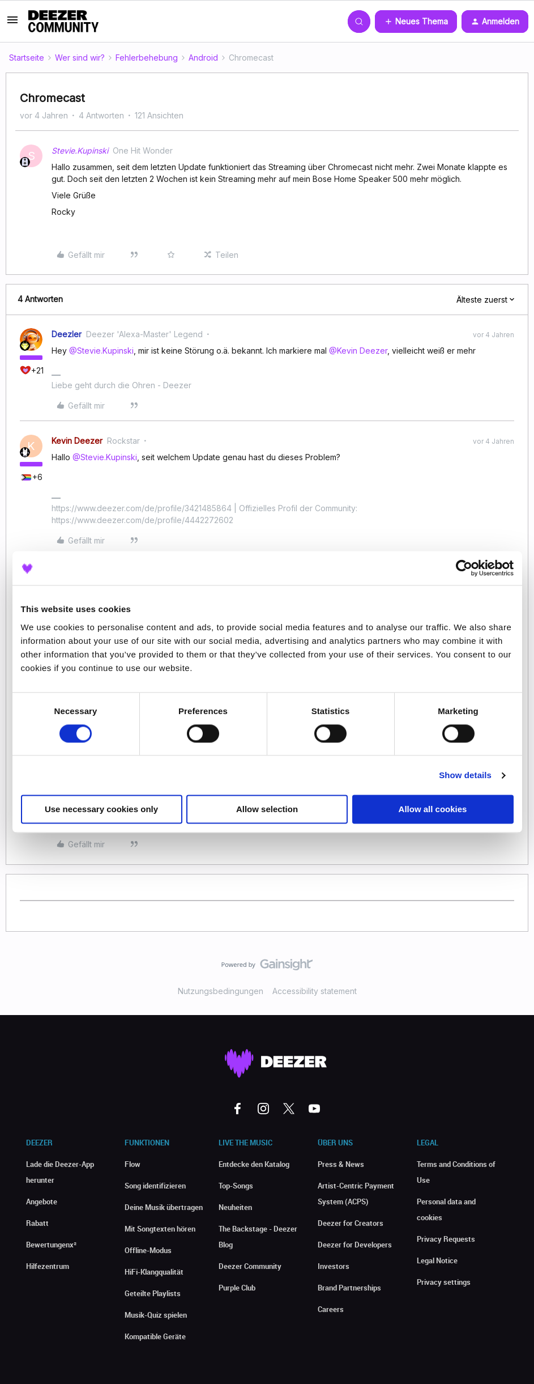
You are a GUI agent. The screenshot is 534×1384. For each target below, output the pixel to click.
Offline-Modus (148, 1250)
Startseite (26, 57)
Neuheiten (235, 1207)
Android (203, 57)
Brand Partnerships (349, 1288)
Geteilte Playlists (153, 1293)
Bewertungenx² (51, 1244)
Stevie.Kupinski (80, 150)
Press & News (341, 1164)
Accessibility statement (314, 991)
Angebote (41, 1201)
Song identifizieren (155, 1186)
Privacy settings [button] (444, 1282)
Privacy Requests (446, 1239)
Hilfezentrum (47, 1266)
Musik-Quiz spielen (156, 1315)
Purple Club (237, 1288)
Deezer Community (250, 1266)
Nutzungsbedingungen (220, 991)
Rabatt (37, 1223)
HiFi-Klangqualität (154, 1272)
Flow (132, 1164)
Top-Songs (236, 1186)
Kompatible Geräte (155, 1336)
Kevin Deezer (77, 440)
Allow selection (267, 809)
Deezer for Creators (350, 1223)
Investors (333, 1266)
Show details (465, 775)
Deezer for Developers (355, 1244)
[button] (12, 23)
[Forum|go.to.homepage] (63, 21)
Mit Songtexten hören (160, 1229)
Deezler (67, 334)
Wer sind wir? (80, 57)
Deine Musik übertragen (164, 1207)
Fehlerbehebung (147, 57)
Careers (331, 1309)
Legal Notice (437, 1260)
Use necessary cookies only (101, 809)
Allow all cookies (433, 809)
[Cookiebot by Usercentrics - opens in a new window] (464, 567)
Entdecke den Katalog (254, 1164)
